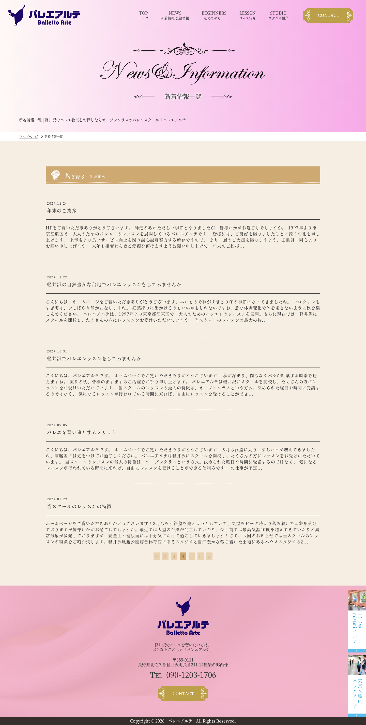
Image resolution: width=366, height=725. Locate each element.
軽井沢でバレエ (168, 644)
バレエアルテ (180, 721)
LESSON (247, 15)
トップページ (29, 136)
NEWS (175, 15)
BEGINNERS (214, 15)
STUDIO (278, 15)
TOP (143, 15)
